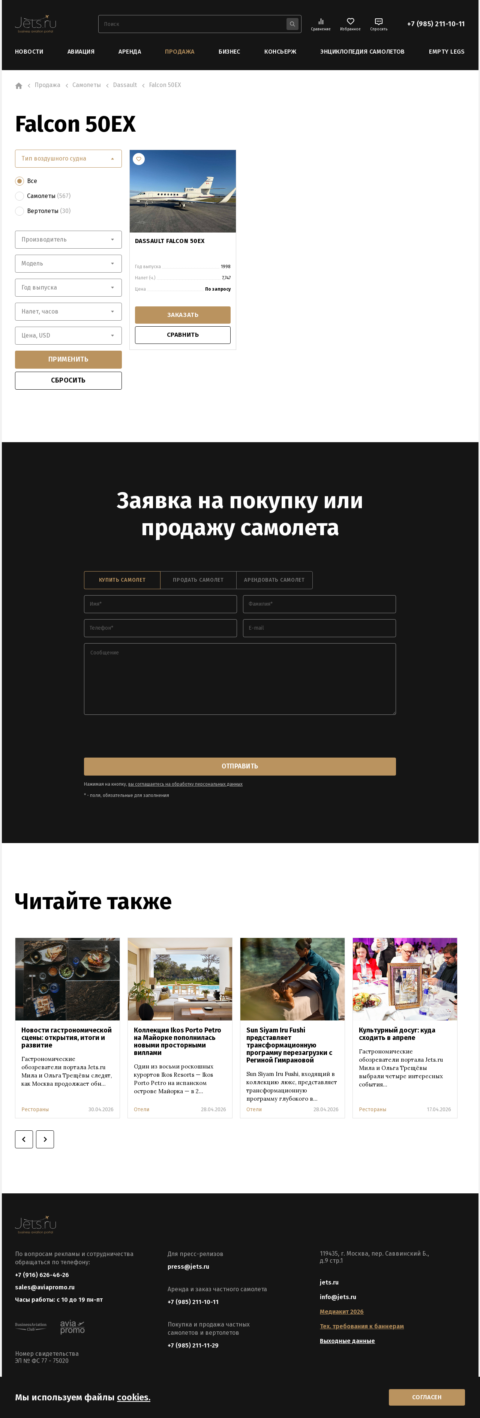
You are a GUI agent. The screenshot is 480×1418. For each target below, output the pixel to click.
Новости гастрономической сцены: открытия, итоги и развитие (66, 1037)
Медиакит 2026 (342, 1311)
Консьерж (280, 51)
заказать (182, 315)
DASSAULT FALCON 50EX (170, 240)
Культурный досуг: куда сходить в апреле (397, 1033)
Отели (141, 1109)
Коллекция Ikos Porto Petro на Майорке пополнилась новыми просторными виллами (177, 1041)
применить (68, 359)
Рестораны (35, 1109)
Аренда (129, 51)
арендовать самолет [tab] (274, 580)
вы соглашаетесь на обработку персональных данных (185, 783)
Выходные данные (347, 1340)
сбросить (68, 380)
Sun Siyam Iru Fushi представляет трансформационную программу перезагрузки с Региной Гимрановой (289, 1045)
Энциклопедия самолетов (362, 51)
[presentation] (141, 736)
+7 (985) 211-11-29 (193, 1345)
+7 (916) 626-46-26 (42, 1274)
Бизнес (229, 51)
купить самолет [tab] (122, 580)
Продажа (179, 51)
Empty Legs (447, 51)
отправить (240, 766)
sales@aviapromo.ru (45, 1287)
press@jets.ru (188, 1266)
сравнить (183, 336)
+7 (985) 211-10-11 (436, 24)
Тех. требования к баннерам (362, 1325)
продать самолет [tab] (198, 580)
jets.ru (329, 1282)
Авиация (81, 51)
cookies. (133, 1396)
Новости (29, 51)
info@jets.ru (338, 1296)
